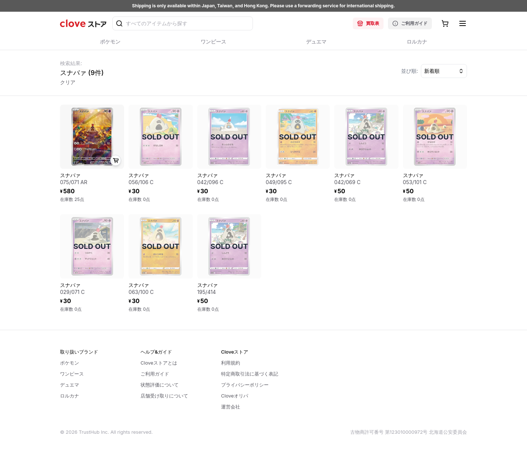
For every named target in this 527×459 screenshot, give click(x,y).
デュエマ (69, 385)
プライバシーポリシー (245, 385)
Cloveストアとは (159, 363)
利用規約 (230, 363)
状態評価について (160, 385)
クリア (67, 82)
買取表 (368, 23)
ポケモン (69, 363)
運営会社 (230, 407)
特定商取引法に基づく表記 (249, 374)
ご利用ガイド (409, 23)
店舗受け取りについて (164, 396)
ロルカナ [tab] (417, 44)
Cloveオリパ (234, 396)
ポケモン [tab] (110, 44)
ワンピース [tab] (213, 44)
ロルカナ (69, 396)
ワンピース (72, 374)
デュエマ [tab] (316, 44)
